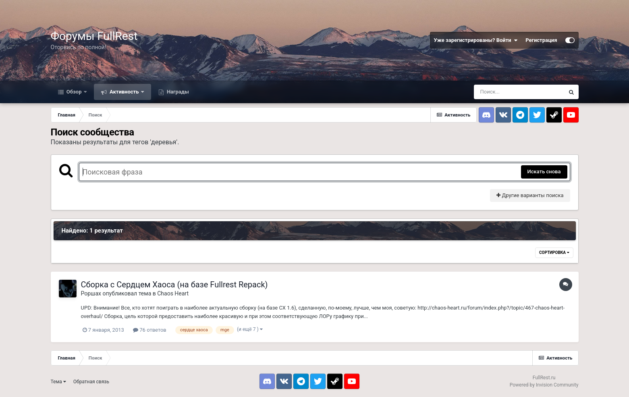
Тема (58, 382)
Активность (124, 92)
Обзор (74, 92)
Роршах (91, 293)
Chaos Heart (173, 293)
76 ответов (149, 330)
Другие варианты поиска (529, 195)
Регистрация (541, 40)
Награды (177, 92)
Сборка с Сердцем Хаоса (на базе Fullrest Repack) (174, 284)
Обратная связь (91, 382)
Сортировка (554, 252)
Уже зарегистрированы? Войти (476, 40)
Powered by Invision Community (544, 385)
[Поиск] (519, 92)
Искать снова (544, 171)
